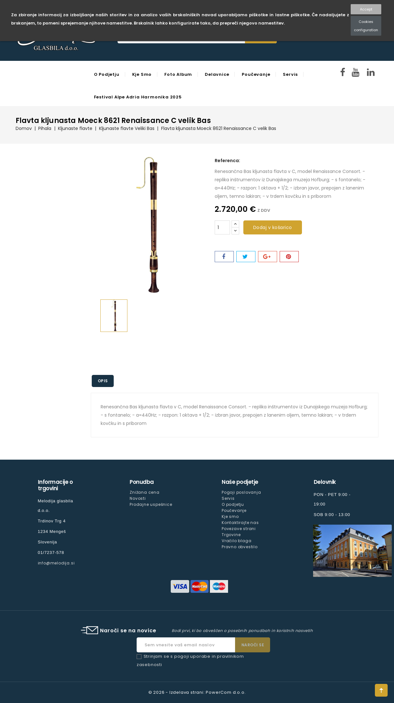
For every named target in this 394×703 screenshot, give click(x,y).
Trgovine (231, 534)
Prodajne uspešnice (151, 504)
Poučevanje (256, 74)
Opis (103, 381)
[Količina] (222, 227)
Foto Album (178, 74)
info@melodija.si (56, 563)
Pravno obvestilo (240, 546)
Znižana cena (145, 492)
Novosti (138, 498)
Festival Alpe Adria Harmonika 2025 (138, 97)
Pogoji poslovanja (241, 492)
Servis (290, 74)
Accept (366, 9)
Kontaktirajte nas (240, 522)
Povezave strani (239, 528)
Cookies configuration (366, 25)
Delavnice (217, 74)
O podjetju (106, 74)
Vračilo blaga (236, 540)
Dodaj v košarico (272, 227)
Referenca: (227, 160)
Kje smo (142, 74)
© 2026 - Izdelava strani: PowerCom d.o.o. (197, 692)
